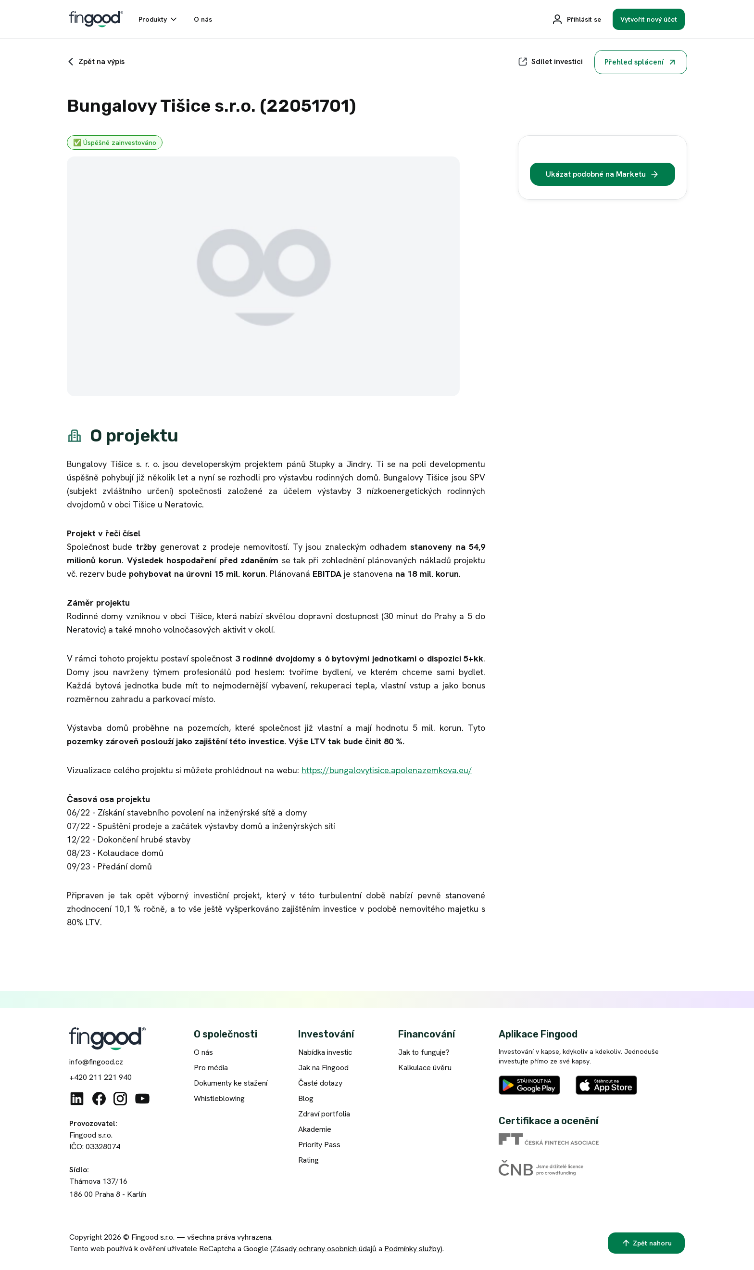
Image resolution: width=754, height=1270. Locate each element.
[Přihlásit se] (576, 19)
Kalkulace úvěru (425, 1068)
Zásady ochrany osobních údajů (324, 1249)
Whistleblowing (219, 1098)
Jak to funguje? (424, 1052)
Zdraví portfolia (324, 1114)
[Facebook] (99, 1098)
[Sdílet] (550, 61)
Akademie (314, 1129)
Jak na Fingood (323, 1068)
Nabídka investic (325, 1052)
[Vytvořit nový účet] (649, 19)
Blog (306, 1098)
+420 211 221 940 (100, 1077)
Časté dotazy (320, 1083)
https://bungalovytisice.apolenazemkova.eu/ (387, 770)
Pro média (211, 1068)
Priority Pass (319, 1145)
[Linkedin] (77, 1098)
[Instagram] (120, 1098)
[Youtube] (142, 1098)
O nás (203, 1052)
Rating (308, 1160)
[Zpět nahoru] (646, 1243)
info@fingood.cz (96, 1062)
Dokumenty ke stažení (230, 1083)
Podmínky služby (412, 1249)
